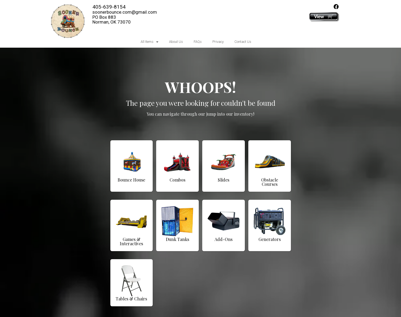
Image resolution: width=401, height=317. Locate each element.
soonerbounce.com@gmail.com (124, 12)
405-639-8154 (109, 7)
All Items (149, 41)
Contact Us (242, 42)
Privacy (218, 42)
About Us (176, 42)
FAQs (198, 42)
